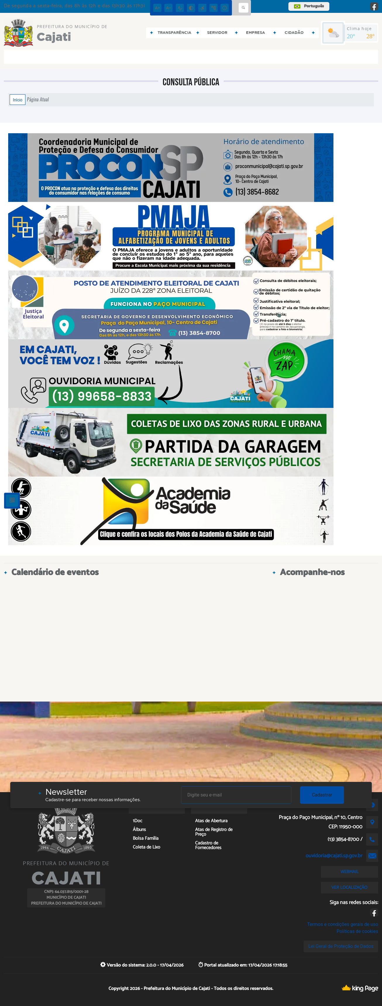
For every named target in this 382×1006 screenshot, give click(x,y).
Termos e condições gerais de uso (342, 924)
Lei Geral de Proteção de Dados (341, 946)
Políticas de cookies (357, 931)
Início (17, 100)
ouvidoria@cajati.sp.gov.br (334, 855)
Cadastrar (322, 795)
